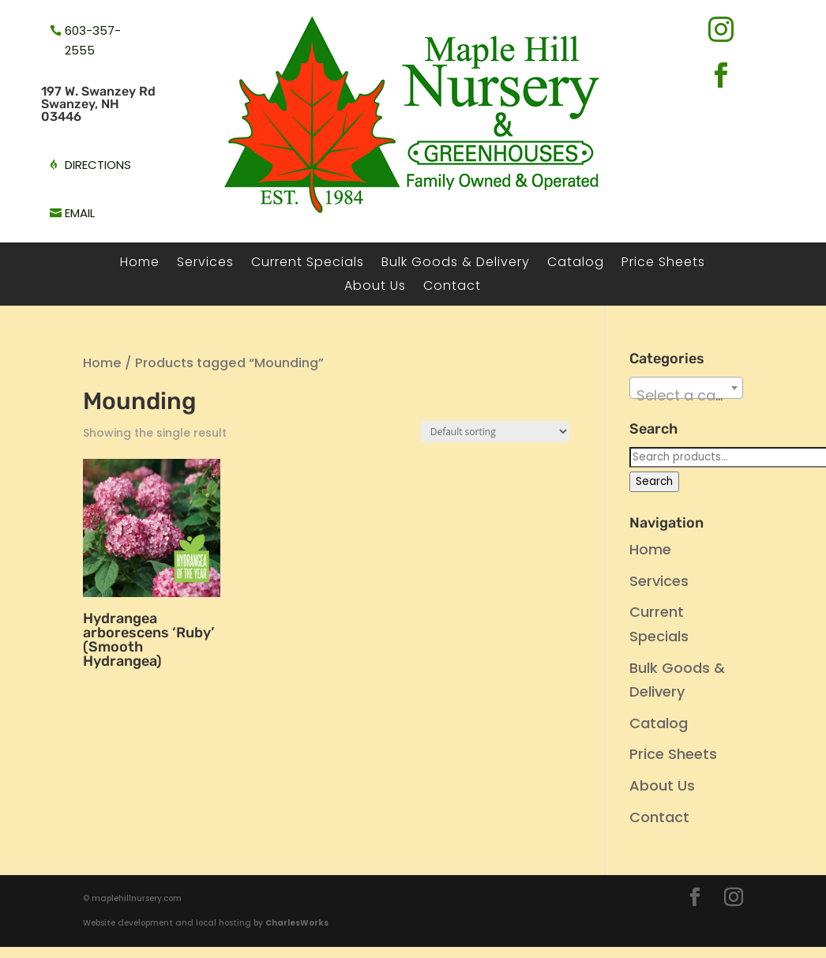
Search (654, 481)
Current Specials (307, 264)
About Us (375, 287)
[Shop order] (495, 431)
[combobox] (686, 388)
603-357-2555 (93, 40)
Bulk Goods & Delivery (455, 264)
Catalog (575, 264)
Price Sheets (663, 264)
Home (140, 264)
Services (205, 264)
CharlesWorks (297, 923)
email (80, 213)
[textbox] (686, 396)
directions (98, 164)
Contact (452, 287)
